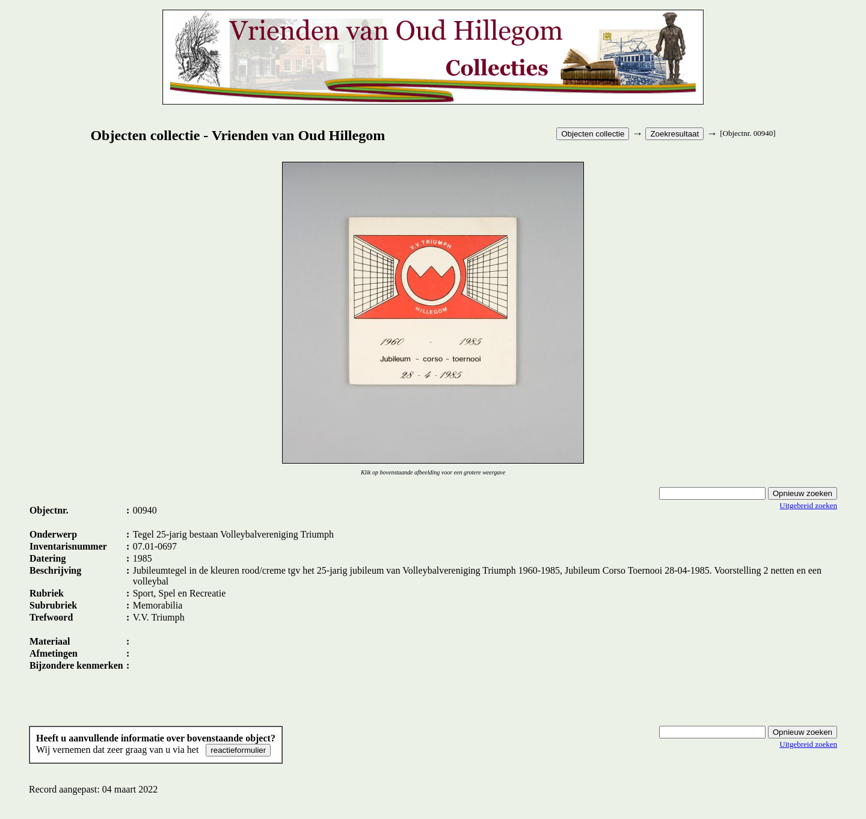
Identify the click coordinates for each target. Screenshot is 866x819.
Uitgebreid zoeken (808, 505)
